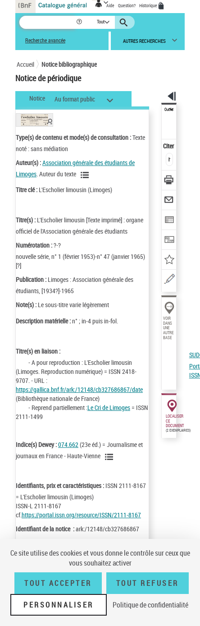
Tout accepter (58, 583)
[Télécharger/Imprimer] (169, 181)
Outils (168, 109)
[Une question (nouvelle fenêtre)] (169, 280)
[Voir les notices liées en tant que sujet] (110, 456)
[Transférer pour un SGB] (169, 240)
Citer (169, 146)
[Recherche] (47, 22)
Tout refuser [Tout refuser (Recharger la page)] (147, 583)
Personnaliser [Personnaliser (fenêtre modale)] (58, 605)
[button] (80, 22)
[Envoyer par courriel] (169, 200)
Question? (127, 5)
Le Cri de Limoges (108, 407)
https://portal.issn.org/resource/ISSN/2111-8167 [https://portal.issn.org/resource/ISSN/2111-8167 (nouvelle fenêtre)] (81, 515)
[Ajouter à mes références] (169, 260)
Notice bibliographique (69, 64)
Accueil (25, 64)
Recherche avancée (45, 40)
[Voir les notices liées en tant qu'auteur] (86, 175)
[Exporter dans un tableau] (169, 220)
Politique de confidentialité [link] (150, 605)
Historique (148, 5)
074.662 (68, 444)
